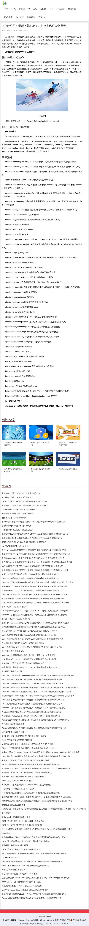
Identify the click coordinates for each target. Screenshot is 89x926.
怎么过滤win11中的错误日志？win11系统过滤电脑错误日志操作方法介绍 (31, 712)
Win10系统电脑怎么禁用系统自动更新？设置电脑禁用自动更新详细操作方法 (33, 700)
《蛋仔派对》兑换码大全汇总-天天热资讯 (19, 510)
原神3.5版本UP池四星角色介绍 (14, 607)
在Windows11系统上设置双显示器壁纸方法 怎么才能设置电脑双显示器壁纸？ (33, 627)
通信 (35, 9)
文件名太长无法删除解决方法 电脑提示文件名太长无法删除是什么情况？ (31, 793)
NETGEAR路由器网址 (11, 857)
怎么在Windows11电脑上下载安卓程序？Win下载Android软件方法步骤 (31, 716)
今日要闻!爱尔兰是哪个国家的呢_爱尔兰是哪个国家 (23, 643)
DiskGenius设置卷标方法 (68, 469)
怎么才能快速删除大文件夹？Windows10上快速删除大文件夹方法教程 (30, 667)
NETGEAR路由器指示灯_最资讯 (15, 546)
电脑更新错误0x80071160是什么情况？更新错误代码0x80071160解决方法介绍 (34, 894)
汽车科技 (42, 17)
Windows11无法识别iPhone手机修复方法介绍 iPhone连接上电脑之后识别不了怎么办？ (37, 582)
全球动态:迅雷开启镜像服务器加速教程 (18, 514)
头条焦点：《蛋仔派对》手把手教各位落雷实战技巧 (23, 663)
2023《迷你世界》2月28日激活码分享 (17, 781)
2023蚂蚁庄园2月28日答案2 (13, 805)
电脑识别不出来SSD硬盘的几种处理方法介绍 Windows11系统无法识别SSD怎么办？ (36, 623)
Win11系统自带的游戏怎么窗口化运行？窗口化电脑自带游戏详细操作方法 (32, 862)
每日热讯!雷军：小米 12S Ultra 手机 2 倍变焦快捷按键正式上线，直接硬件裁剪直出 (36, 768)
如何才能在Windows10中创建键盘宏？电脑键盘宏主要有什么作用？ (30, 659)
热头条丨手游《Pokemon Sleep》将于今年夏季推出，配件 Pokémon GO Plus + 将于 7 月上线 (40, 752)
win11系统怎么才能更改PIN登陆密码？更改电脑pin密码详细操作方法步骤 (32, 679)
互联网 (22, 9)
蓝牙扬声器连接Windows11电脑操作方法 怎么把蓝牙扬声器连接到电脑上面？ (33, 837)
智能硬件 (72, 9)
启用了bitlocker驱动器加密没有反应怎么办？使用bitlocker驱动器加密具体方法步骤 (35, 603)
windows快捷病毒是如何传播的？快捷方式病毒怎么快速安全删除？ (29, 655)
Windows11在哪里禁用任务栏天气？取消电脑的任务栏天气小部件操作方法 (32, 684)
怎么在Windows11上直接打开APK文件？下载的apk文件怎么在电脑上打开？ (33, 558)
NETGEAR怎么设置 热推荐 (13, 732)
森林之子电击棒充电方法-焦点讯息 (16, 619)
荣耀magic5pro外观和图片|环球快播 (16, 526)
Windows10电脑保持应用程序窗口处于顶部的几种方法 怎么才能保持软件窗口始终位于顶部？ (40, 688)
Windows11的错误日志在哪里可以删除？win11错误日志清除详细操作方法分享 (34, 728)
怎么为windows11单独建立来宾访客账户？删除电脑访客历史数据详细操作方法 (34, 550)
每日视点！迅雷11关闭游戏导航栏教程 (17, 497)
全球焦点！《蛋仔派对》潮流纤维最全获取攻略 (21, 493)
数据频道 (8, 17)
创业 (51, 9)
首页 (7, 9)
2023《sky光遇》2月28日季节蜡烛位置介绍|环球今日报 (24, 501)
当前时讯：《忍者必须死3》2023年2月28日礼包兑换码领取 (26, 785)
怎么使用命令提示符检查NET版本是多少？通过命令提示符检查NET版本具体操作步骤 (37, 562)
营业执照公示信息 (78, 920)
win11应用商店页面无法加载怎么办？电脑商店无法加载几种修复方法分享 (32, 704)
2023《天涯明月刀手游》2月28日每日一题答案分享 (23, 821)
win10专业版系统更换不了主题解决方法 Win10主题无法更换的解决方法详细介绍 (35, 611)
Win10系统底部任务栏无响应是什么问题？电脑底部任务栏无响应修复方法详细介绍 (36, 756)
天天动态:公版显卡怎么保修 (13, 724)
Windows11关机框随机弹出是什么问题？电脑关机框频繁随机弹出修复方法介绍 (34, 615)
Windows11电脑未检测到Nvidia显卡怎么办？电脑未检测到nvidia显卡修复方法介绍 (35, 720)
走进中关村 (59, 920)
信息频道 (31, 17)
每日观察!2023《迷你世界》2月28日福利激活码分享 (23, 777)
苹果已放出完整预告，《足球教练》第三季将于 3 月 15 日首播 (27, 744)
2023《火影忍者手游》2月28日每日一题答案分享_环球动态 (26, 841)
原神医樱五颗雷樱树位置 (12, 671)
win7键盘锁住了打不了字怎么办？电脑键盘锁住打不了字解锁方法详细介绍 (32, 566)
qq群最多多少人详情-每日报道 (14, 518)
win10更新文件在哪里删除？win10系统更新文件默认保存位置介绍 (29, 635)
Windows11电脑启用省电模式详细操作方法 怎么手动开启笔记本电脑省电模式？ (34, 594)
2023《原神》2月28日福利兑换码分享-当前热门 (21, 882)
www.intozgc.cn (48, 920)
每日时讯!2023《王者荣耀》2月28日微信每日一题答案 (24, 736)
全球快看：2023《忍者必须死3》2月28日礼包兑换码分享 (25, 890)
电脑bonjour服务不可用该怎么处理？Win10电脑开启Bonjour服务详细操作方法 (34, 522)
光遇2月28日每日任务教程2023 (14, 870)
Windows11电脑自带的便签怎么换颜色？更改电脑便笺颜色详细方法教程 (31, 578)
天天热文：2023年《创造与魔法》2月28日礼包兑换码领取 (26, 760)
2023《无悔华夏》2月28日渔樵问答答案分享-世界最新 (24, 542)
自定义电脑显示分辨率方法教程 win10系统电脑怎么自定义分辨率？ (29, 631)
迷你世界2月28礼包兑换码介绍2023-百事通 (19, 874)
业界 (13, 9)
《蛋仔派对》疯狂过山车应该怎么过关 (17, 530)
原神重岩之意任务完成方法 (13, 651)
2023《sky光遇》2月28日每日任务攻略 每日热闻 (22, 825)
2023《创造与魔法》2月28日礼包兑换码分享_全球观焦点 (25, 866)
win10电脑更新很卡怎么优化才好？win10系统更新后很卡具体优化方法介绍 (32, 639)
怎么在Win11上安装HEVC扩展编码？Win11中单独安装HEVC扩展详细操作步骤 (34, 586)
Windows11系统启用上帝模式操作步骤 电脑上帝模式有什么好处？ (29, 748)
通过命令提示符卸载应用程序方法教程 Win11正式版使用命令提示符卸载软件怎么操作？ (38, 696)
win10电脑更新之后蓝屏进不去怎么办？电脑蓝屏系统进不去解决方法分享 (32, 647)
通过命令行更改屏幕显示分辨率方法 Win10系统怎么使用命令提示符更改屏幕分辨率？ (37, 829)
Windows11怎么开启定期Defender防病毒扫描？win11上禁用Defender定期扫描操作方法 (38, 675)
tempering (6, 833)
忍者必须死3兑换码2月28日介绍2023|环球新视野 (22, 886)
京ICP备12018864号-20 (44, 916)
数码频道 (60, 9)
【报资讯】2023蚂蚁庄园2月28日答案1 (18, 789)
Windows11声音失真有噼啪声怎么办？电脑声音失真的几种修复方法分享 (31, 898)
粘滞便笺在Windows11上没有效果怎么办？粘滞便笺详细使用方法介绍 (30, 590)
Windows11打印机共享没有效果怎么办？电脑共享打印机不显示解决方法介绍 (33, 708)
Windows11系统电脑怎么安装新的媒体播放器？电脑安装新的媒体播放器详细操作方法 (37, 801)
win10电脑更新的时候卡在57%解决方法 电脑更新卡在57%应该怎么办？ (31, 764)
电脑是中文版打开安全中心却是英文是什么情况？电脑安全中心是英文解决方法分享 (36, 554)
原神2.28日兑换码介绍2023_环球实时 (17, 740)
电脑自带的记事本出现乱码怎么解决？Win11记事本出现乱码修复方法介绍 (32, 538)
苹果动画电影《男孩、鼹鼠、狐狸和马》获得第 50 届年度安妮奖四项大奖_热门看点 (36, 797)
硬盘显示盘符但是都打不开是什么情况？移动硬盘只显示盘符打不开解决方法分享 (35, 570)
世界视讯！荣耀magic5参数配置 (15, 845)
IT (29, 9)
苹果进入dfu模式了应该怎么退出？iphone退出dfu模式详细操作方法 (29, 574)
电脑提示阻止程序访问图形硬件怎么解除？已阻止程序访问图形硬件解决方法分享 (35, 534)
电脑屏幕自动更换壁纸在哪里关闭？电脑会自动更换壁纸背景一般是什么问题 (33, 599)
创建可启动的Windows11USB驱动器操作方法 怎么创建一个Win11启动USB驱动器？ (36, 878)
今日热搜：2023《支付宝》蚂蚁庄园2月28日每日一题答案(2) (27, 773)
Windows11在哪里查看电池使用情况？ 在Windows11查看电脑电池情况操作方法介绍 (36, 692)
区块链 (43, 9)
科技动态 (20, 17)
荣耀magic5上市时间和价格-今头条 (16, 817)
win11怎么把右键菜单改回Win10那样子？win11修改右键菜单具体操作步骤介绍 (34, 853)
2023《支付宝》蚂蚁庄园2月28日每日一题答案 (21, 849)
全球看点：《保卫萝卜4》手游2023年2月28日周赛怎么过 (25, 505)
